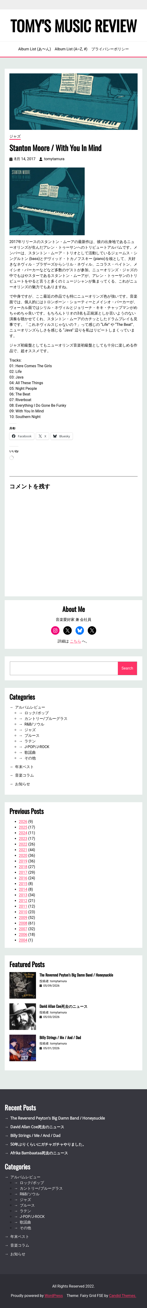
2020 (23, 855)
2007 (23, 929)
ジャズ (15, 136)
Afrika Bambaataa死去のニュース (39, 1153)
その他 (30, 758)
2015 (23, 883)
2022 (23, 844)
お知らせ (22, 784)
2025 (23, 827)
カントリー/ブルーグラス (46, 718)
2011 (23, 906)
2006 (23, 934)
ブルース (32, 735)
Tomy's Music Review (73, 25)
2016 (23, 878)
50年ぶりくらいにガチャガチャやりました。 (48, 1144)
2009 (23, 917)
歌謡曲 (30, 752)
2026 (23, 821)
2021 (23, 850)
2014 (23, 889)
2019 (23, 861)
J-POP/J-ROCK (36, 747)
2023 (23, 838)
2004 (23, 940)
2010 (23, 912)
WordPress (53, 1295)
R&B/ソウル (34, 724)
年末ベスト (24, 767)
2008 (23, 923)
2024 (23, 833)
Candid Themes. (122, 1295)
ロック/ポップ (36, 713)
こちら (75, 641)
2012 (23, 900)
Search (127, 668)
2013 (23, 895)
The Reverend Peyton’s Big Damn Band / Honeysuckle (76, 975)
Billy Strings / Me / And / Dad (60, 1037)
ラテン (30, 741)
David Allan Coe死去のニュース (63, 1006)
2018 (23, 867)
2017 (23, 872)
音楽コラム (24, 775)
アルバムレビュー (30, 707)
